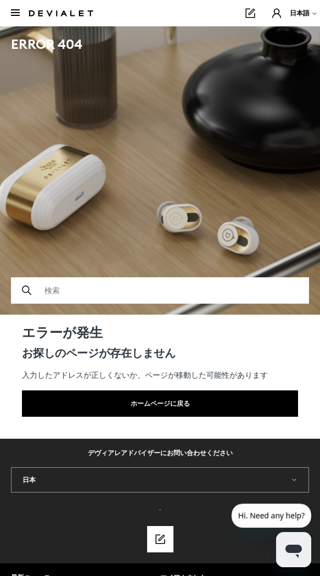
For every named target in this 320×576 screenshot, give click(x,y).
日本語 (304, 13)
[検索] (160, 290)
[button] (276, 13)
